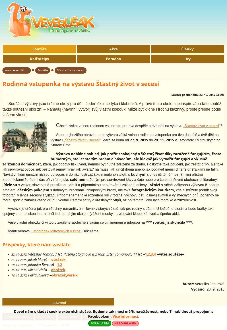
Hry (187, 58)
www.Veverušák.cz (17, 70)
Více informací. (126, 316)
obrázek (58, 259)
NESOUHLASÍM (125, 323)
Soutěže (40, 49)
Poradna (113, 58)
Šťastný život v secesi (71, 70)
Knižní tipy (39, 58)
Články (187, 49)
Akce (113, 49)
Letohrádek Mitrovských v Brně (55, 231)
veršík (72, 275)
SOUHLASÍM (100, 323)
